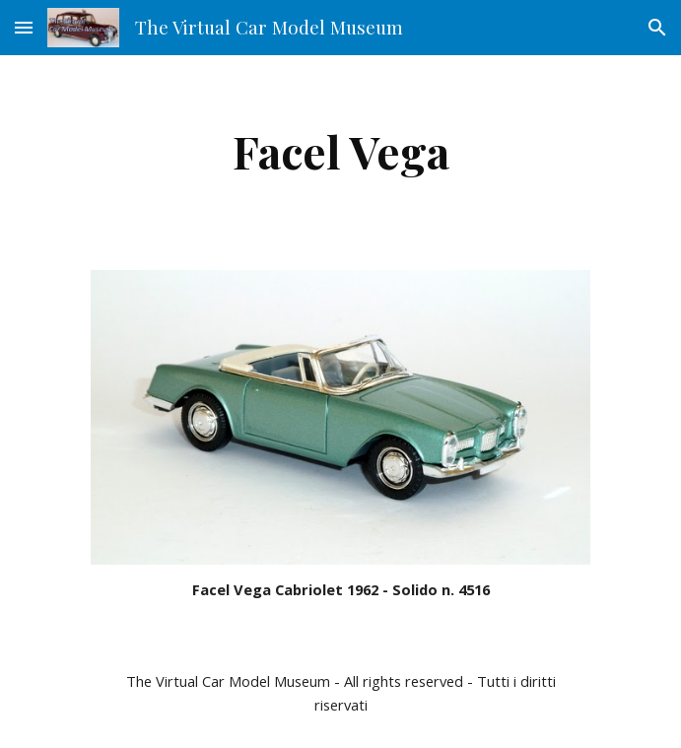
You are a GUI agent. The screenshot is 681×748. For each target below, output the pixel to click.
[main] (340, 150)
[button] (23, 27)
